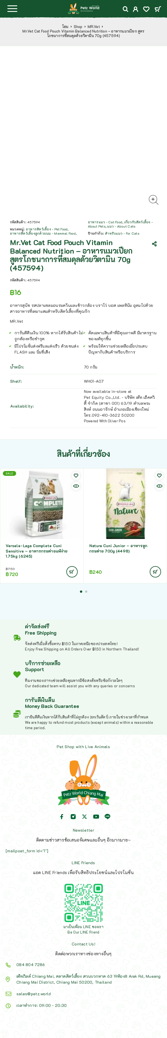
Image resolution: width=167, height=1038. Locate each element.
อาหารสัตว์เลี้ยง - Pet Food (47, 229)
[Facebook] (61, 816)
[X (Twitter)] (84, 816)
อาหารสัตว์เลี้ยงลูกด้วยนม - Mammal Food (43, 233)
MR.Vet (94, 26)
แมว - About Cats (121, 226)
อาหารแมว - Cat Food (105, 222)
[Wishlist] (146, 10)
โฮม (65, 26)
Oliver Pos (117, 420)
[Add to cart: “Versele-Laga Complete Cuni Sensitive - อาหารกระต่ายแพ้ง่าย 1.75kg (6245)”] (72, 571)
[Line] (107, 816)
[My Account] (135, 10)
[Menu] (12, 8)
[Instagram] (73, 816)
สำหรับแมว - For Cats (122, 233)
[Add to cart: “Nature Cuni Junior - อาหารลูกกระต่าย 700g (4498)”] (155, 571)
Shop (78, 26)
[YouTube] (96, 816)
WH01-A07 (94, 381)
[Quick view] (76, 486)
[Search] (125, 9)
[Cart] (158, 9)
